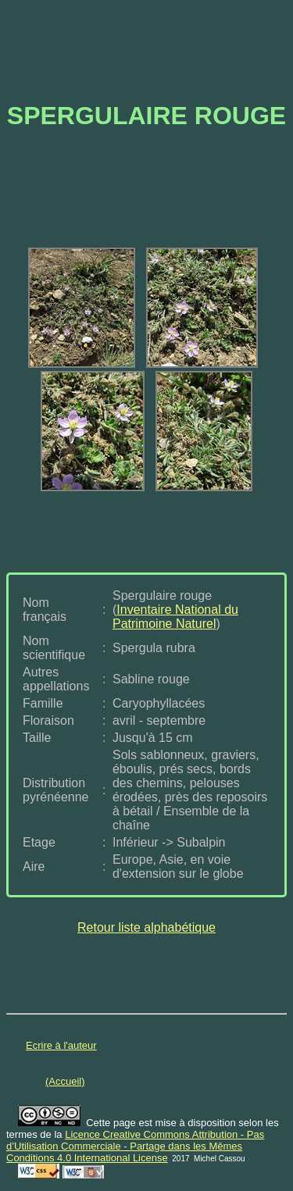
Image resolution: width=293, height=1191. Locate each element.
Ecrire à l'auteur (61, 1045)
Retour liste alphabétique (146, 927)
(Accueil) (65, 1081)
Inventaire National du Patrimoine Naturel (175, 616)
